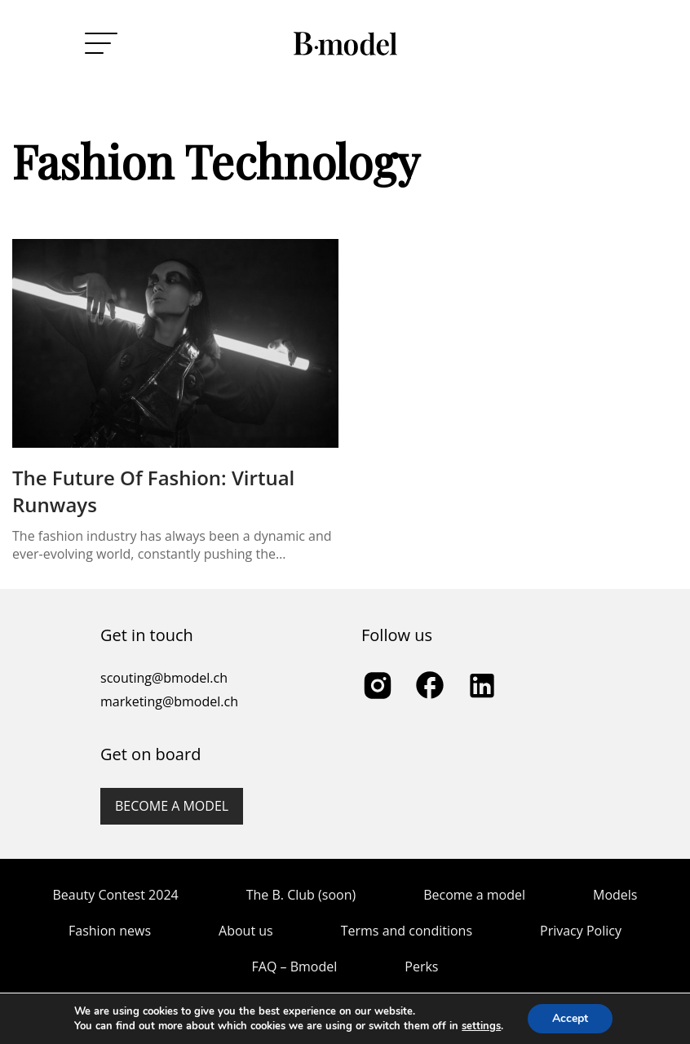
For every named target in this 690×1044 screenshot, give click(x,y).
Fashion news (110, 931)
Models (615, 895)
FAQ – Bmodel (295, 966)
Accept (570, 1018)
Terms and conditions (406, 931)
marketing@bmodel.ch (169, 701)
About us (246, 931)
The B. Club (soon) (301, 895)
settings (481, 1026)
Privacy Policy (580, 931)
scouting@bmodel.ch (164, 678)
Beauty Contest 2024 (116, 895)
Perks (421, 966)
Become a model (171, 806)
